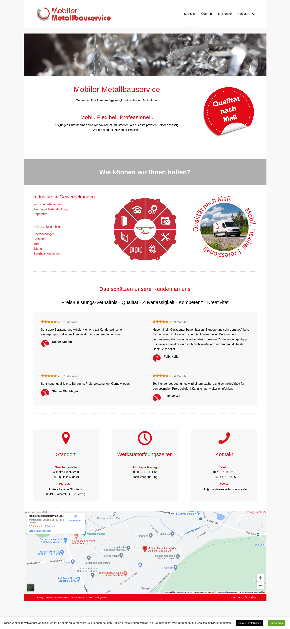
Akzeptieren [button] (276, 623)
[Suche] (253, 14)
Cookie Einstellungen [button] (249, 623)
